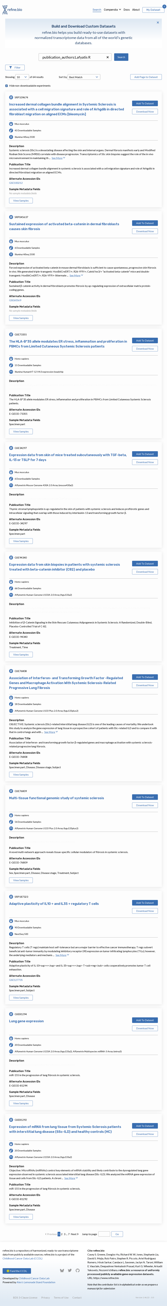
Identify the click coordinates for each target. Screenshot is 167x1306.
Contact (77, 1297)
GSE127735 (16, 979)
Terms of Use (61, 1297)
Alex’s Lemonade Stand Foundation (36, 1282)
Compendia (111, 9)
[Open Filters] (15, 67)
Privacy (45, 1297)
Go (117, 1234)
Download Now (145, 111)
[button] (107, 57)
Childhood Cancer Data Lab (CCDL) (22, 1258)
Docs (127, 9)
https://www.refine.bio (106, 1277)
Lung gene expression (26, 1021)
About (136, 9)
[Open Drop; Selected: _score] (84, 77)
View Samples (21, 200)
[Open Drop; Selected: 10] (22, 77)
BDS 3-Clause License (25, 1297)
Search (97, 9)
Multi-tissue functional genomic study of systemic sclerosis (56, 798)
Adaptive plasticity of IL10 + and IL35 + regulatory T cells (54, 904)
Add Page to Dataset (146, 76)
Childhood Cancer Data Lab (34, 1278)
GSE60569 (15, 300)
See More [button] (58, 157)
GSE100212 (16, 182)
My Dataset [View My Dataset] (153, 9)
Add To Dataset (145, 103)
